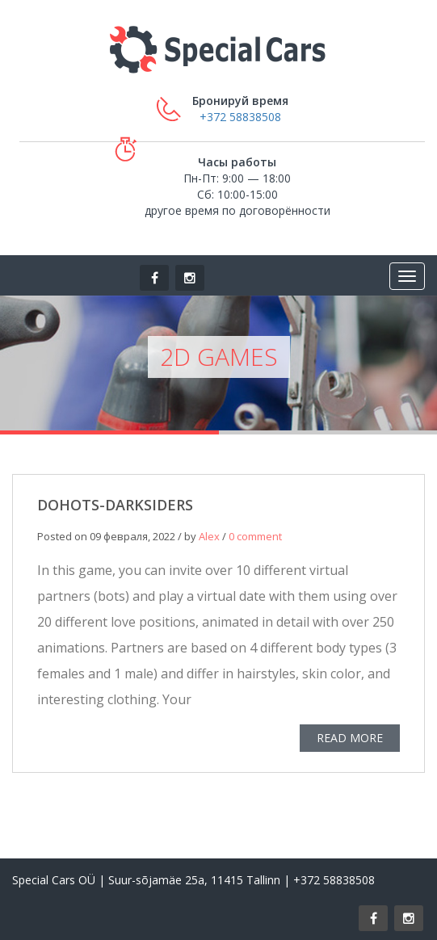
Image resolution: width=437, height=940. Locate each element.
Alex (209, 537)
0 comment (255, 537)
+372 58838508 (240, 116)
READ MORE (350, 738)
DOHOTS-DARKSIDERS (115, 505)
